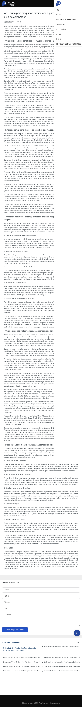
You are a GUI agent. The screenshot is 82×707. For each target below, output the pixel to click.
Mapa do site (55, 703)
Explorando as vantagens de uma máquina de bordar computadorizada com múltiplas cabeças (62, 662)
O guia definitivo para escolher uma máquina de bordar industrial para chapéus (19, 649)
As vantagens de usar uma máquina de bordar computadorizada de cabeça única (21, 657)
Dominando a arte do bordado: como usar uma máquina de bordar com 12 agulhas (62, 671)
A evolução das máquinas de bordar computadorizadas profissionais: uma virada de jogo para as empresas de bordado (62, 657)
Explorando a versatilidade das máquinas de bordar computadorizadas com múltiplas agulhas (21, 662)
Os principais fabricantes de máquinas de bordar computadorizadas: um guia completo (62, 666)
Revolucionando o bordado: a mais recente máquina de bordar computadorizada (21, 666)
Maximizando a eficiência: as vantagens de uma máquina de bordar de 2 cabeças (21, 671)
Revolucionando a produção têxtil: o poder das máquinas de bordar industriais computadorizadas (62, 646)
